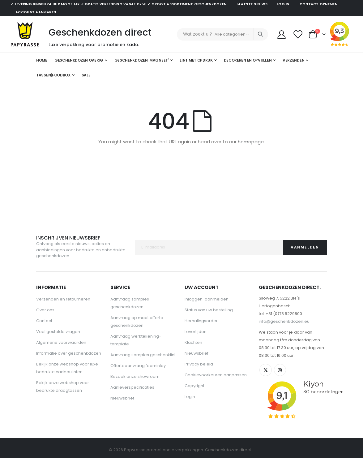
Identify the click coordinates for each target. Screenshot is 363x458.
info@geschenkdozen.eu (284, 321)
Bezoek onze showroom (135, 376)
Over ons (45, 310)
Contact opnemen (318, 4)
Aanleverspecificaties (132, 387)
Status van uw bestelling (209, 310)
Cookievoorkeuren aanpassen (216, 375)
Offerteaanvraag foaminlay (138, 366)
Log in (283, 4)
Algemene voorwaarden (61, 342)
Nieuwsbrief (122, 398)
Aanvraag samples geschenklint (143, 355)
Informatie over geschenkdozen (68, 353)
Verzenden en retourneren (63, 299)
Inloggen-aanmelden (206, 299)
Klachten (193, 342)
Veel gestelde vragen (58, 332)
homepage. (251, 142)
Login (190, 397)
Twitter (265, 370)
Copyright (194, 386)
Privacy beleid (199, 364)
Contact (44, 321)
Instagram (280, 370)
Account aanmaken (35, 12)
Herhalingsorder (201, 321)
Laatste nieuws (252, 4)
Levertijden (196, 332)
